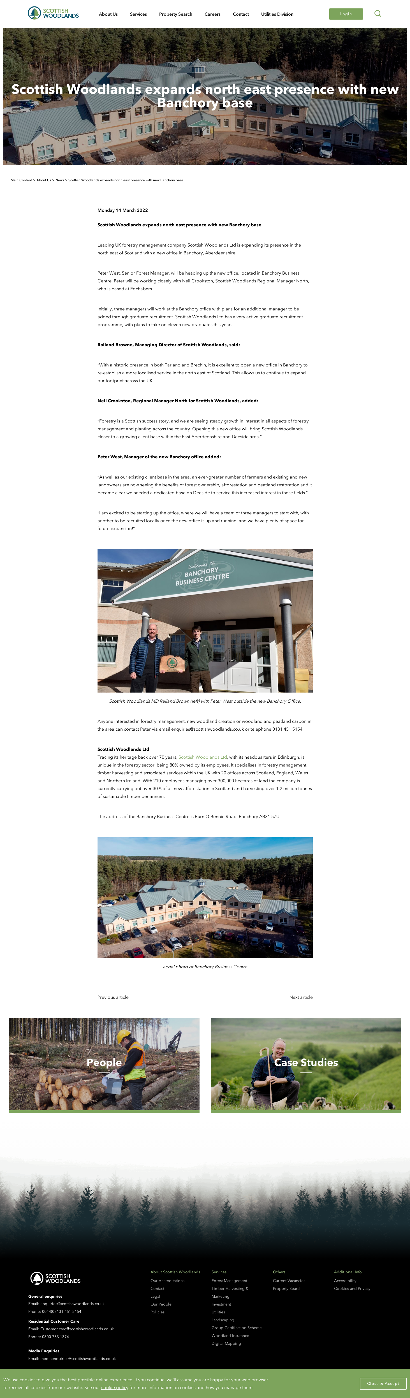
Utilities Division (277, 14)
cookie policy (114, 1387)
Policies (157, 1312)
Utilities (218, 1312)
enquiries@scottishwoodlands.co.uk (72, 1303)
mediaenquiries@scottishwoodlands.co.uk (78, 1358)
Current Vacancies (289, 1280)
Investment (221, 1304)
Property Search (175, 14)
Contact (241, 14)
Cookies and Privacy (352, 1288)
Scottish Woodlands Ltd (203, 757)
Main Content (21, 180)
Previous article (113, 997)
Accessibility (345, 1280)
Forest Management (229, 1280)
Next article (301, 997)
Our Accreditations (167, 1280)
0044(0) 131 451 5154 (61, 1311)
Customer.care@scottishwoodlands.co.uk (77, 1329)
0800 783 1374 (55, 1336)
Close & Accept (383, 1383)
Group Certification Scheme (237, 1327)
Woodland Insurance (230, 1335)
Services (138, 14)
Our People (161, 1304)
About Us (108, 14)
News (59, 180)
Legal (155, 1296)
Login (346, 13)
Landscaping (223, 1320)
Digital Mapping (226, 1343)
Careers (213, 14)
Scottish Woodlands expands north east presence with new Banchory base (125, 180)
